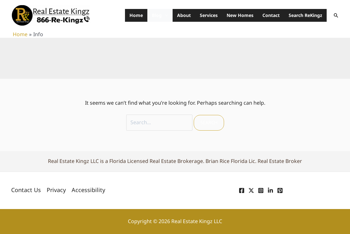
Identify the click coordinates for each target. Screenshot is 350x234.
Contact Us (26, 190)
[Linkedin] (270, 190)
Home (136, 15)
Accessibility (88, 190)
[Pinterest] (280, 190)
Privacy (56, 190)
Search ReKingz (305, 15)
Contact (271, 15)
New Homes (240, 15)
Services (209, 15)
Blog (157, 15)
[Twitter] (251, 190)
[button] (336, 15)
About (184, 15)
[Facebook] (242, 190)
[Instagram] (261, 190)
